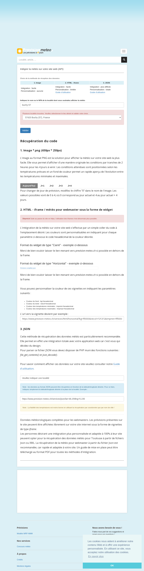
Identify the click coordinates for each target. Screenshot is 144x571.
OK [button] (112, 565)
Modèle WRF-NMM (25, 534)
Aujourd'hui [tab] (29, 185)
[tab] (42, 185)
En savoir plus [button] (96, 556)
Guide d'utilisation (63, 92)
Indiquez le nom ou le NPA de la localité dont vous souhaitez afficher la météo (52, 100)
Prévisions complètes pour (28, 268)
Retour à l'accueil (35, 51)
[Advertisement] (72, 23)
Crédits (20, 560)
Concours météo (23, 546)
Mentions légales (24, 566)
